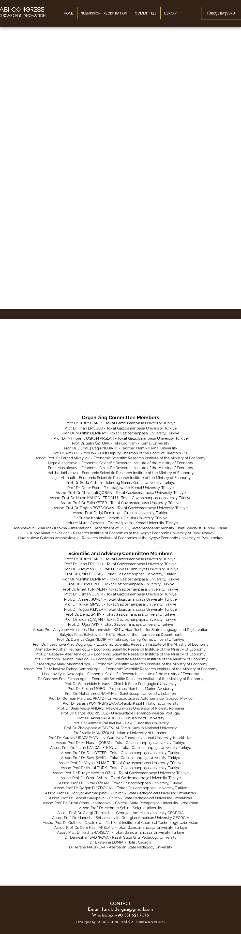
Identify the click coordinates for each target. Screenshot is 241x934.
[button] (145, 13)
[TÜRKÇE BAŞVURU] (221, 13)
